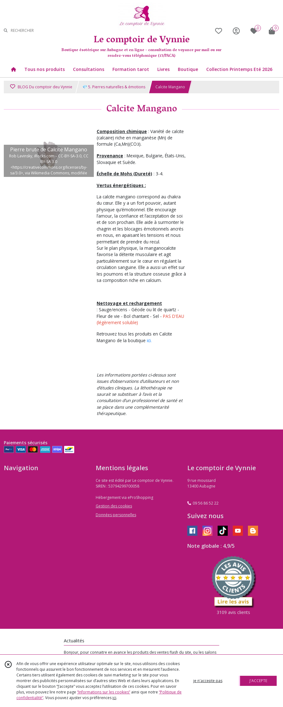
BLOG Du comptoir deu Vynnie (41, 87)
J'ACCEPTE (258, 680)
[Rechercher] (6, 31)
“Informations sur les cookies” (103, 692)
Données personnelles (116, 514)
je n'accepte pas (207, 680)
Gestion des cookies (114, 506)
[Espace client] (236, 30)
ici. (149, 340)
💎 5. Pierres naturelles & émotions (113, 87)
